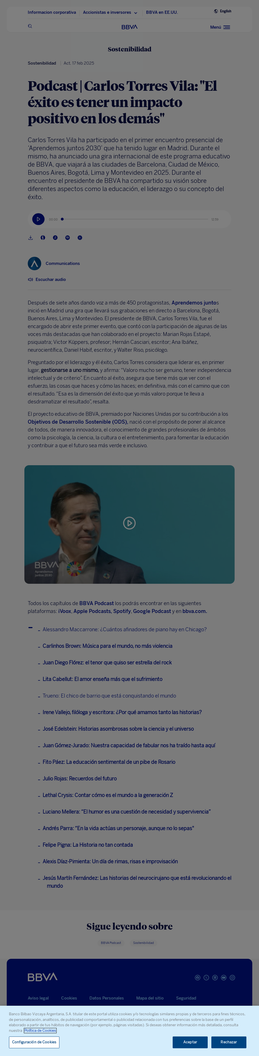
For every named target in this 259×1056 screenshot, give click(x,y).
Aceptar (190, 1042)
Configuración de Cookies (34, 1042)
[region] (129, 1031)
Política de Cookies (40, 1030)
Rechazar (229, 1042)
